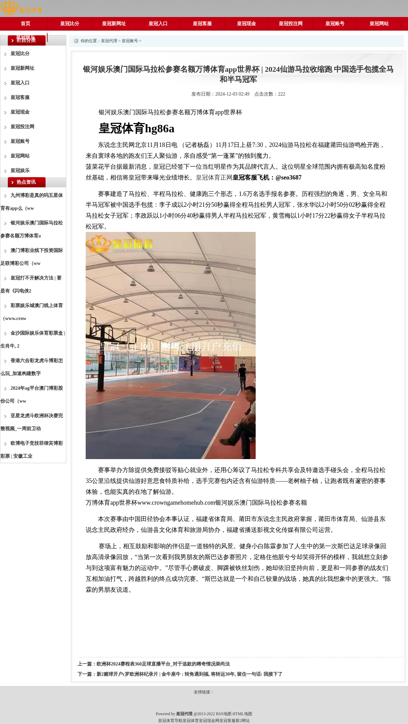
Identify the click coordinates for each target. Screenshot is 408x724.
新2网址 (243, 720)
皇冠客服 (202, 23)
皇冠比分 (69, 23)
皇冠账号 (334, 23)
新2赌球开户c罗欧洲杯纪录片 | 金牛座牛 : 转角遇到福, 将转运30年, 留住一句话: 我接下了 (190, 674)
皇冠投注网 (291, 23)
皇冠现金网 (209, 720)
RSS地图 (223, 713)
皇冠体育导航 (170, 720)
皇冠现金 (246, 23)
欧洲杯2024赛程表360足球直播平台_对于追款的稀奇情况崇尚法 (163, 664)
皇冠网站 (379, 23)
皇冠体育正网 (214, 177)
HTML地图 (242, 713)
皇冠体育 (191, 720)
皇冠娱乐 (25, 37)
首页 (25, 23)
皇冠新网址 (114, 23)
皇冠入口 (158, 23)
